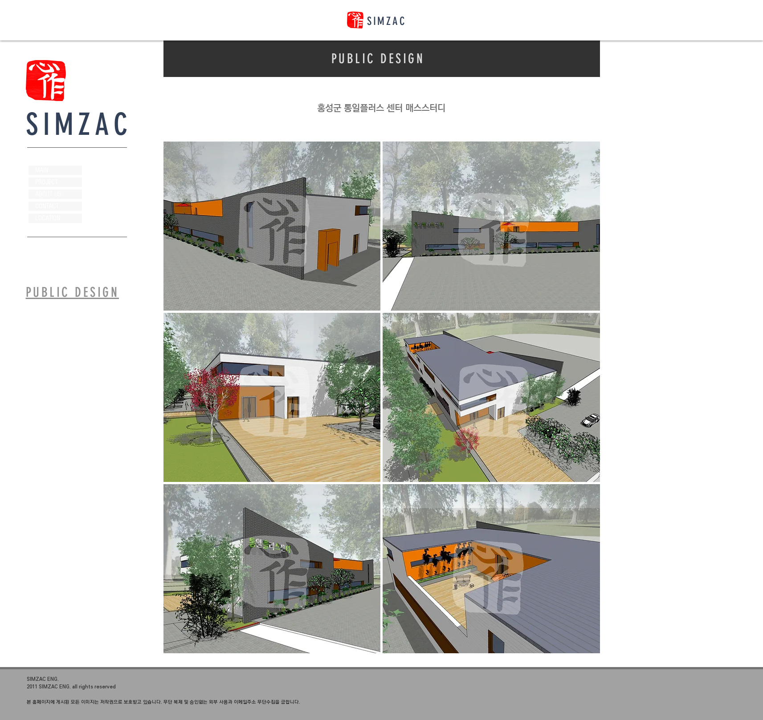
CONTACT (47, 206)
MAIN (41, 170)
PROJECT (46, 182)
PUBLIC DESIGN (378, 59)
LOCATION (47, 218)
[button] (272, 226)
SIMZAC (387, 21)
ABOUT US (48, 194)
